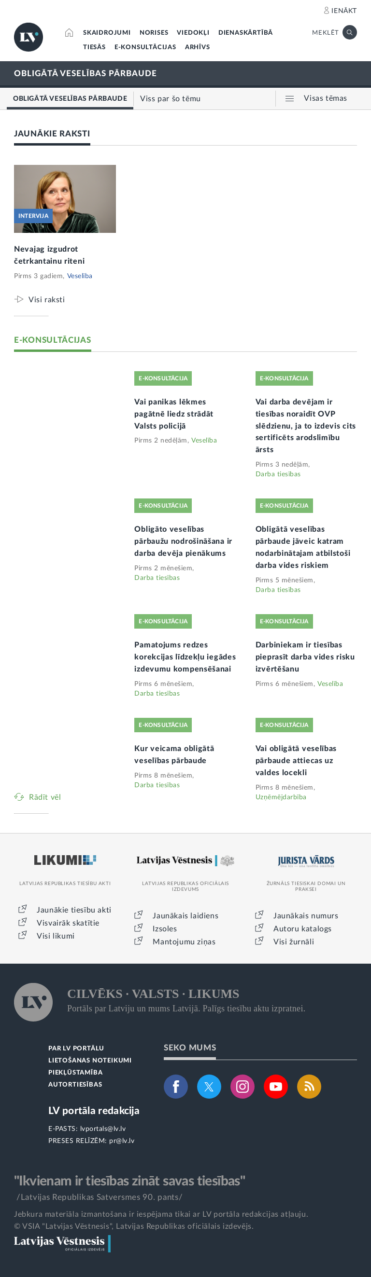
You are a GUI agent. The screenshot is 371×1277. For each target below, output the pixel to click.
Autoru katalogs (302, 929)
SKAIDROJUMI (107, 33)
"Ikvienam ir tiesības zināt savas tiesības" (129, 1181)
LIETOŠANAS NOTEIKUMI (90, 1061)
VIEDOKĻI (193, 33)
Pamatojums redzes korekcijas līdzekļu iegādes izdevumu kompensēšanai (185, 657)
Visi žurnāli (293, 942)
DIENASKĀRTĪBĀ (245, 33)
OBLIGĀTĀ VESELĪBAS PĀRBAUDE (85, 73)
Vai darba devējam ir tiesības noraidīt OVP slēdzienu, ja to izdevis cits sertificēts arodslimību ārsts (306, 426)
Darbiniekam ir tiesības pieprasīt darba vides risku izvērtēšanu (305, 657)
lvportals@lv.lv (103, 1129)
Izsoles (165, 929)
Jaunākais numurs (306, 916)
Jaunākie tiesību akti (74, 910)
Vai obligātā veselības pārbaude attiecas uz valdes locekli (296, 761)
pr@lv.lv (121, 1141)
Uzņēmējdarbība (281, 797)
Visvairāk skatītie (68, 923)
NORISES (154, 33)
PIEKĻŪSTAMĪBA (75, 1073)
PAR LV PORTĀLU (76, 1049)
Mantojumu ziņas (184, 942)
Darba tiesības (278, 474)
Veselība (80, 276)
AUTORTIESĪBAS (75, 1085)
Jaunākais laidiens (185, 916)
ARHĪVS (197, 47)
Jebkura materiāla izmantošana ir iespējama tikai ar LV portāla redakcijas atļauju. (161, 1214)
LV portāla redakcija (94, 1111)
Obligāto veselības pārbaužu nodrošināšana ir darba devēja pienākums (183, 541)
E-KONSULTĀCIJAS (145, 47)
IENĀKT (344, 11)
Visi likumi (56, 936)
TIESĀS (94, 47)
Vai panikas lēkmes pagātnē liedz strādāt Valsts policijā (174, 414)
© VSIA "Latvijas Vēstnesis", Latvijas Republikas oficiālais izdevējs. (134, 1226)
